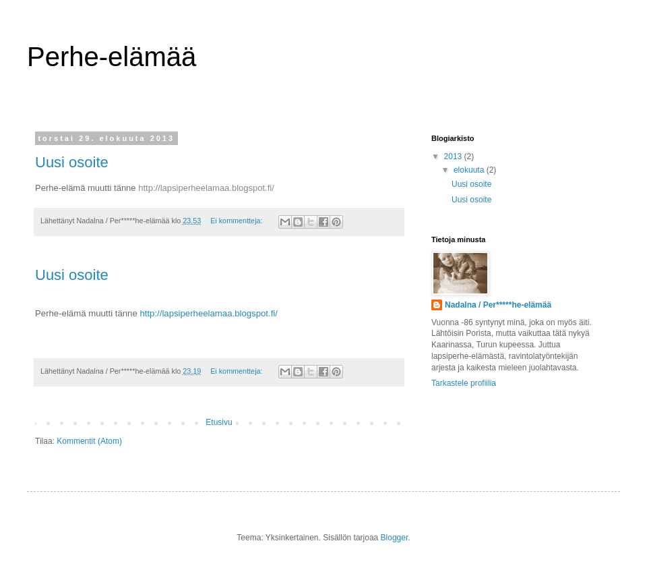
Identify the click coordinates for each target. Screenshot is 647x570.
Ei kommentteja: (237, 221)
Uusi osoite (72, 162)
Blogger (394, 537)
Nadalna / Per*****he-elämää (498, 305)
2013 (454, 156)
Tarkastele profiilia (463, 383)
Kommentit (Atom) (89, 441)
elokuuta (470, 170)
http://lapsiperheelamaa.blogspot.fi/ (206, 188)
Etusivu (219, 422)
